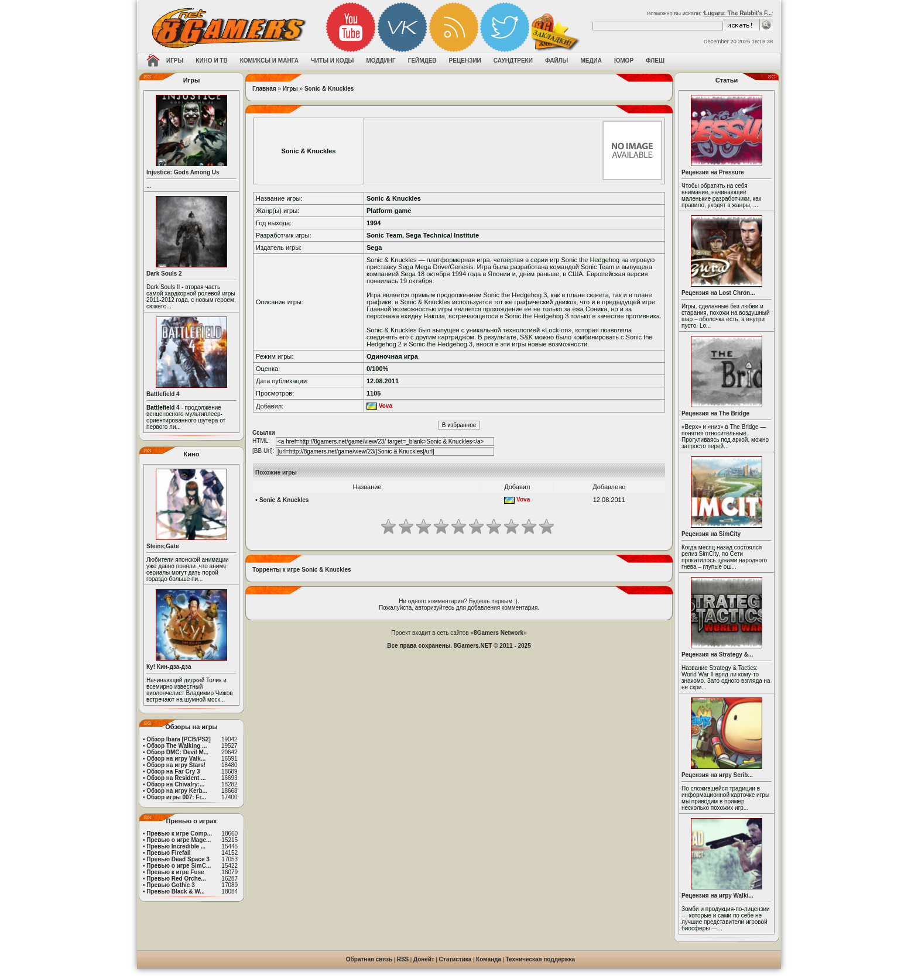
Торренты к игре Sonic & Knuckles (301, 569)
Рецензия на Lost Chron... (718, 293)
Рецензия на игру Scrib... (717, 775)
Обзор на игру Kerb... (176, 791)
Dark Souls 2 (164, 273)
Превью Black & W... (175, 891)
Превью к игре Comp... (179, 833)
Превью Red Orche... (175, 878)
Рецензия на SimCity (711, 534)
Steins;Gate (162, 546)
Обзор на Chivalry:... (175, 784)
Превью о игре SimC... (178, 865)
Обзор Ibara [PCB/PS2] (178, 739)
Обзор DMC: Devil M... (177, 752)
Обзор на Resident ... (175, 778)
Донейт (423, 959)
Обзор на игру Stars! (175, 765)
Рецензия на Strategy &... (717, 654)
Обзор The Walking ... (176, 746)
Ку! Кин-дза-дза (168, 667)
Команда (488, 959)
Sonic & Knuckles (329, 88)
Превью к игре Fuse (175, 872)
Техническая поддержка (541, 959)
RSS (403, 959)
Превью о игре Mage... (178, 840)
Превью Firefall (168, 853)
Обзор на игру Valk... (175, 758)
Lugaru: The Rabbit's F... (738, 13)
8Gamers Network (498, 633)
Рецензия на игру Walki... (717, 895)
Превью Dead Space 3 (178, 859)
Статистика (455, 959)
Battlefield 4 (163, 394)
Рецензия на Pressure (712, 172)
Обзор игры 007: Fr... (176, 797)
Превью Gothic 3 (170, 885)
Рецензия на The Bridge (715, 413)
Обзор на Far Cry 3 (173, 771)
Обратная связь (369, 959)
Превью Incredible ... (175, 846)
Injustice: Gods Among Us (183, 172)
